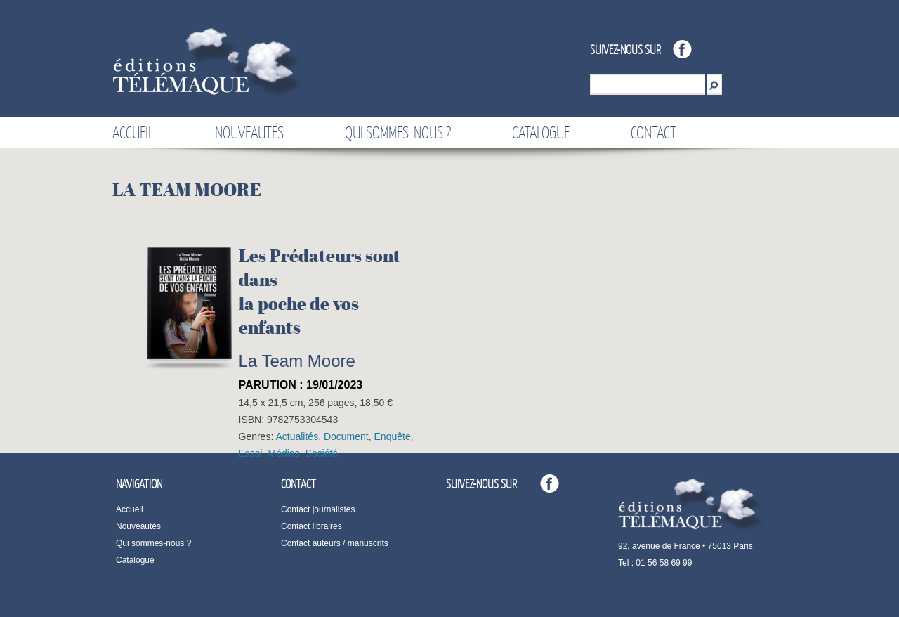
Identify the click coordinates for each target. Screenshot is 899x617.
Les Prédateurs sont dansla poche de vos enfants (319, 291)
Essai (251, 453)
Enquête (392, 436)
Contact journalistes (318, 509)
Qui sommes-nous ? (398, 132)
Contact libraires (311, 526)
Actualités (296, 436)
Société (321, 453)
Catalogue (541, 132)
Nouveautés (249, 132)
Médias (284, 453)
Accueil (133, 132)
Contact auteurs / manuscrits (334, 543)
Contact (653, 132)
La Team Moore (297, 360)
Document (346, 436)
